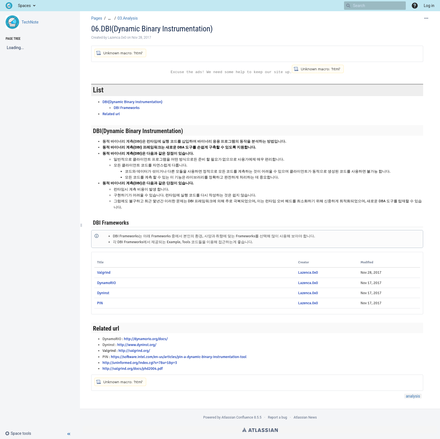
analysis (413, 396)
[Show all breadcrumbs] (109, 18)
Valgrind (104, 272)
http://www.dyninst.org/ (137, 344)
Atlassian (260, 429)
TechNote (30, 22)
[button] (415, 5)
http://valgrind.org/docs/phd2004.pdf (132, 368)
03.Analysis (128, 18)
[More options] (426, 18)
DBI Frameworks (126, 107)
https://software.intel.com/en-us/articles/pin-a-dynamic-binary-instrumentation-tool (179, 356)
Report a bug (277, 417)
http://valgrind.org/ (134, 350)
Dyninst (103, 293)
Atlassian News (305, 417)
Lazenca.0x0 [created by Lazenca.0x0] (117, 38)
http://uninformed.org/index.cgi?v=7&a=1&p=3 (139, 362)
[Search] (348, 5)
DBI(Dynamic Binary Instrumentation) (132, 101)
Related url (111, 114)
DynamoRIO (106, 282)
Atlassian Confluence (237, 417)
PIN (100, 303)
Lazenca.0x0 (308, 272)
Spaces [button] (24, 5)
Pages (96, 18)
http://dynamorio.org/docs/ (146, 338)
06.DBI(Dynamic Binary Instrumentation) (152, 28)
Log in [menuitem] (429, 5)
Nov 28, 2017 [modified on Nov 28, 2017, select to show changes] (141, 38)
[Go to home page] (9, 5)
